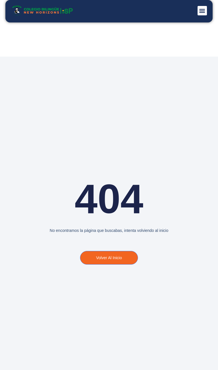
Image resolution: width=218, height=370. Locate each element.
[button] (202, 10)
